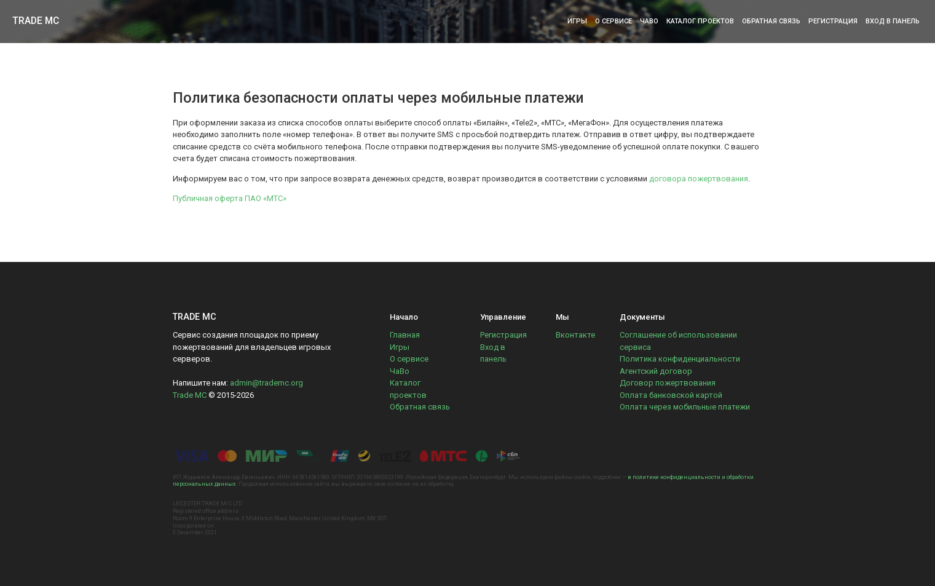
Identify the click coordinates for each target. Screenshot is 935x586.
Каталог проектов (700, 21)
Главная (405, 334)
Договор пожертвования (668, 382)
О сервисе (613, 21)
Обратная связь (771, 21)
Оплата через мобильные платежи (685, 406)
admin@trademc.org (266, 382)
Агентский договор (656, 371)
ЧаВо (649, 21)
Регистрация (833, 21)
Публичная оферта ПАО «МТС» (229, 198)
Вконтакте (575, 334)
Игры (577, 21)
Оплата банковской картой (671, 395)
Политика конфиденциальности (680, 358)
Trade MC (35, 20)
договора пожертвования (698, 178)
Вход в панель (893, 21)
